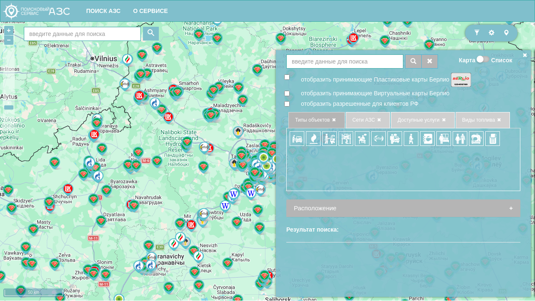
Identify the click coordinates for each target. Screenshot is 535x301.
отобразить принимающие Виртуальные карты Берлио (375, 93)
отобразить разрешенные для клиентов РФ (359, 103)
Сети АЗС (367, 120)
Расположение (315, 208)
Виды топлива (483, 120)
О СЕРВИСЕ (150, 11)
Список (501, 60)
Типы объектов (316, 120)
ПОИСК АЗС (103, 11)
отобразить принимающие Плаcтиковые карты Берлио (375, 79)
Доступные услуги (422, 120)
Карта (467, 60)
